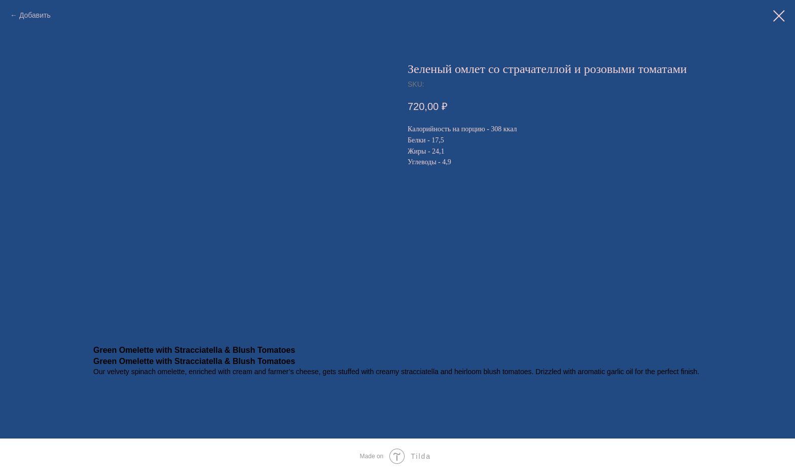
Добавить (35, 15)
